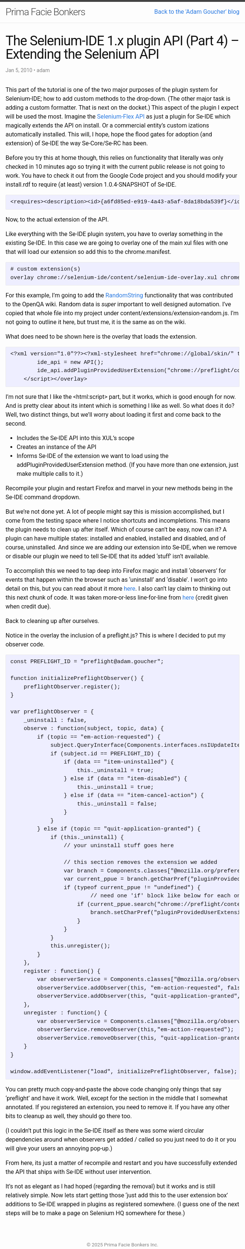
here (129, 588)
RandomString (124, 295)
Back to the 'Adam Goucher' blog (196, 11)
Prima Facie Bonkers (45, 11)
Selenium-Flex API (121, 116)
